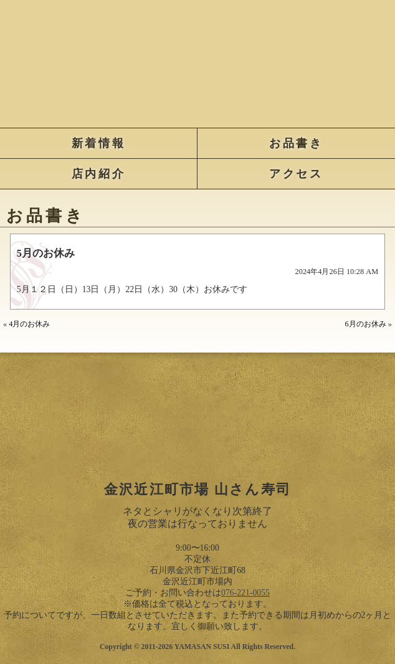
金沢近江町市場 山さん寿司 (197, 60)
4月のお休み (29, 324)
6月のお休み (365, 324)
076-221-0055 (245, 592)
